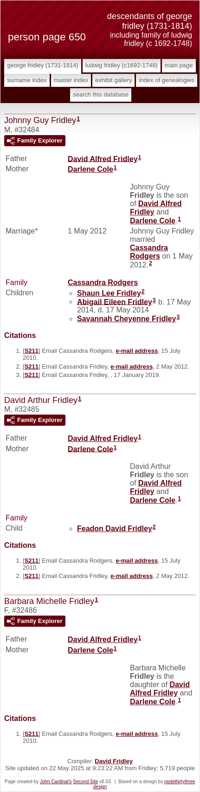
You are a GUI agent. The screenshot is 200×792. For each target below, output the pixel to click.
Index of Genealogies (166, 80)
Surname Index (26, 80)
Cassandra (149, 252)
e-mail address (137, 350)
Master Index (71, 80)
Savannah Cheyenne (126, 319)
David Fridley (114, 761)
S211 (32, 350)
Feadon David (114, 528)
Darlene (90, 169)
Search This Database (101, 94)
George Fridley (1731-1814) (42, 65)
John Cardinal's (56, 781)
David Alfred (103, 158)
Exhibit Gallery (113, 80)
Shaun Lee (109, 293)
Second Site (85, 781)
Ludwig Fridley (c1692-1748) (121, 65)
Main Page (179, 65)
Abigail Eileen (114, 301)
